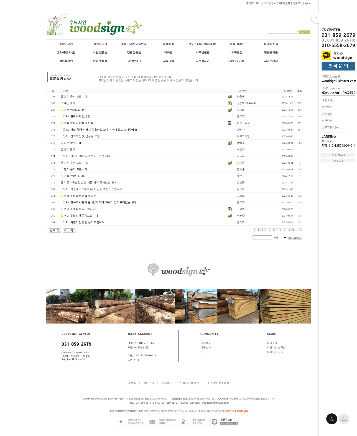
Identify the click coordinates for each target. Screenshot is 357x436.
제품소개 (205, 347)
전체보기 (338, 160)
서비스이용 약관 (189, 382)
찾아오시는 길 (275, 352)
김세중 (241, 162)
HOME (132, 382)
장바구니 (297, 3)
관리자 (241, 116)
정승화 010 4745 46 (246, 103)
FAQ (203, 352)
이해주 (241, 215)
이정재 (241, 149)
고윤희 (241, 195)
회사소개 (272, 343)
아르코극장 (243, 123)
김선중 (241, 182)
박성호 (241, 142)
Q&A (307, 3)
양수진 (241, 176)
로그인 (267, 3)
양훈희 (241, 96)
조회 (300, 90)
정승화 (241, 109)
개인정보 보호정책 (218, 382)
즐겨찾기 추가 (253, 3)
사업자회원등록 (282, 3)
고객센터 (205, 343)
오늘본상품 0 (338, 155)
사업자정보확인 (276, 347)
